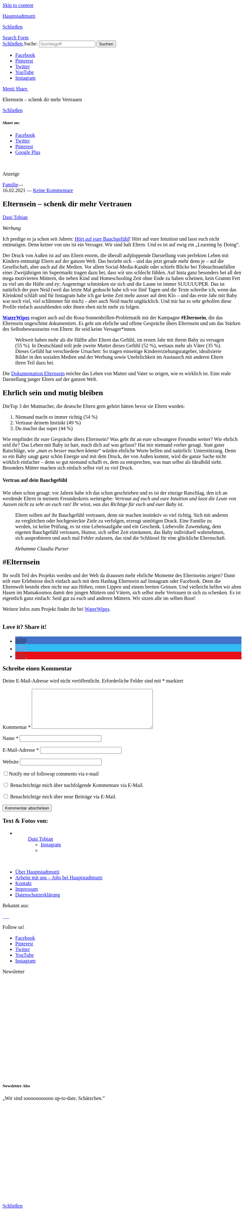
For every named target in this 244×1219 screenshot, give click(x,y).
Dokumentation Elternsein (37, 373)
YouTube (24, 72)
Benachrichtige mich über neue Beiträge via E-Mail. (63, 804)
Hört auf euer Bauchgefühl (102, 239)
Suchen (106, 44)
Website (11, 769)
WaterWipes (16, 317)
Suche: (31, 43)
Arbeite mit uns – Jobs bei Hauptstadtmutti (59, 885)
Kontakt (23, 891)
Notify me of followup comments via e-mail (51, 781)
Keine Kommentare (53, 190)
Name (10, 746)
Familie (10, 184)
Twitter (22, 66)
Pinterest (24, 60)
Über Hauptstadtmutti (37, 879)
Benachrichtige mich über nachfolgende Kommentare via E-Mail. (77, 793)
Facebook (25, 55)
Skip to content (18, 5)
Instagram (25, 78)
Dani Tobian (15, 217)
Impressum (26, 896)
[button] (21, 641)
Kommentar (16, 734)
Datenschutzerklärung (37, 902)
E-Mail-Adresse (21, 757)
